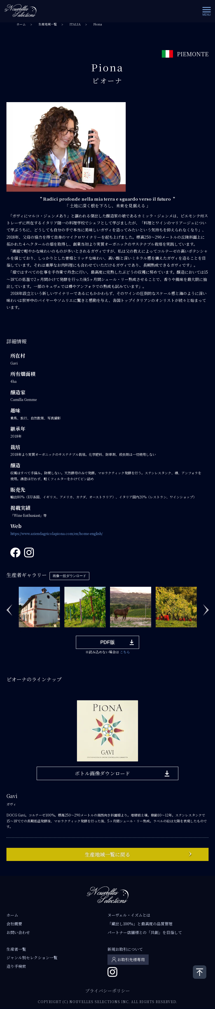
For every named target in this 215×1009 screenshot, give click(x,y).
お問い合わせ (18, 932)
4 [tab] (46, 631)
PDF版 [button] (107, 642)
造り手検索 (16, 966)
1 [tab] (21, 631)
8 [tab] (79, 631)
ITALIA (75, 24)
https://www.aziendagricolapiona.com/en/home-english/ (56, 533)
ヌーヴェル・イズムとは (129, 915)
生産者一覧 (16, 949)
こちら (125, 652)
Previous (9, 607)
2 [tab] (29, 631)
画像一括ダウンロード (69, 576)
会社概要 (14, 924)
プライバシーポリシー (107, 991)
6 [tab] (63, 631)
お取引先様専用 (131, 960)
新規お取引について (125, 949)
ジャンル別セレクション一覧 (31, 958)
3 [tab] (37, 631)
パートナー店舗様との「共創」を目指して (145, 932)
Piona (97, 24)
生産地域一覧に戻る (107, 854)
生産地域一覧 (47, 24)
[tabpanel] (39, 606)
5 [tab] (54, 631)
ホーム (21, 24)
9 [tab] (88, 631)
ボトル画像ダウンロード (102, 773)
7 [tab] (71, 631)
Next (206, 607)
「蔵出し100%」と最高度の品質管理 (140, 924)
